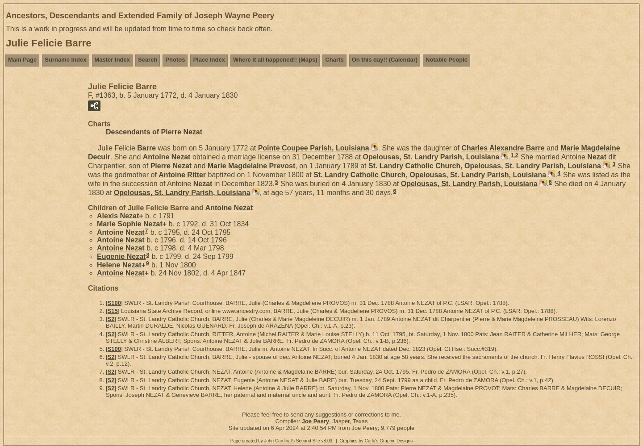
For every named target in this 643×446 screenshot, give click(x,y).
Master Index (112, 59)
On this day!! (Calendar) (385, 59)
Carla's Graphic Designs (389, 440)
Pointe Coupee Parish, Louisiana (313, 148)
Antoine (167, 157)
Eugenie (121, 256)
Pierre (171, 166)
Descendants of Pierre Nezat (154, 132)
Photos (175, 59)
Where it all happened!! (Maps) (275, 59)
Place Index (209, 59)
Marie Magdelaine (252, 166)
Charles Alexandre (502, 148)
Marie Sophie (130, 224)
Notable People (447, 59)
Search (147, 59)
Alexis (118, 216)
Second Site (308, 440)
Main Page (22, 59)
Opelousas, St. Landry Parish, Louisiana (431, 157)
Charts (334, 59)
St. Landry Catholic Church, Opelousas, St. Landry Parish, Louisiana (484, 166)
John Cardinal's (279, 440)
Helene (119, 265)
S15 (113, 311)
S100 (114, 303)
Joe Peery (315, 421)
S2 (111, 319)
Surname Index (65, 59)
